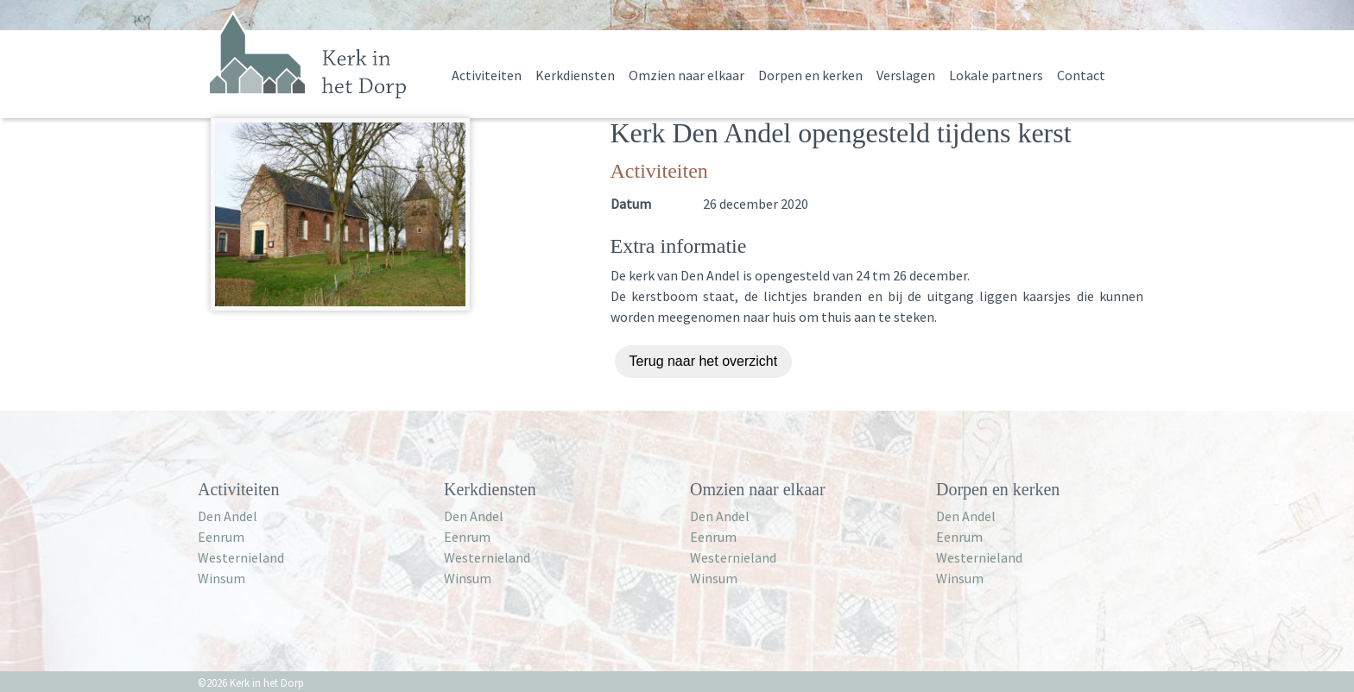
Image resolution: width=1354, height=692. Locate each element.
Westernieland (241, 557)
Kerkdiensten (575, 75)
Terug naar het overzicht (704, 361)
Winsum (221, 578)
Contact (1081, 75)
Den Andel (227, 516)
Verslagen (905, 75)
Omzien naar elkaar (686, 75)
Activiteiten (487, 75)
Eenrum (221, 536)
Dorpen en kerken (810, 75)
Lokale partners (996, 75)
